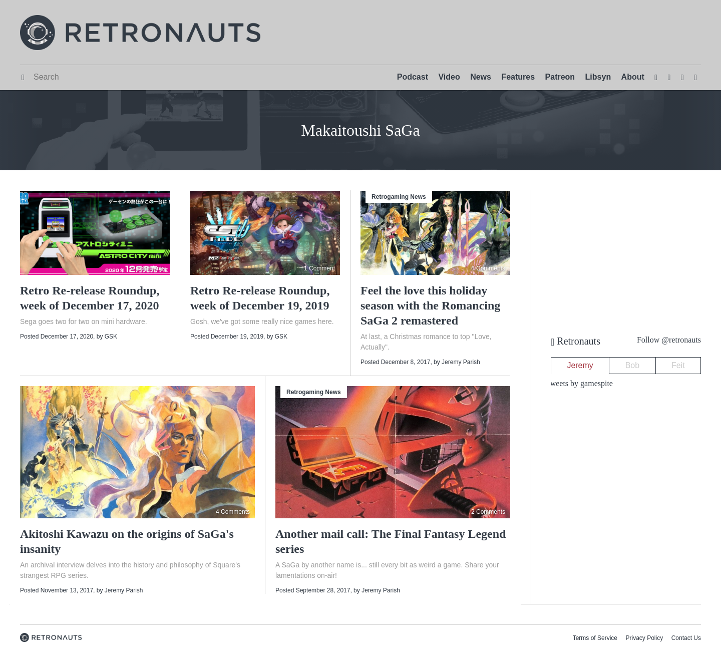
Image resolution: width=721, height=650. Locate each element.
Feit (678, 365)
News (480, 77)
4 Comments (148, 268)
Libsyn (598, 77)
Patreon (560, 77)
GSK (111, 336)
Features (518, 77)
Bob (632, 365)
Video (449, 77)
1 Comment (319, 268)
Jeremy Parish (461, 362)
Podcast (412, 77)
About (632, 77)
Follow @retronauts (669, 340)
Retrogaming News (399, 196)
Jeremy (580, 365)
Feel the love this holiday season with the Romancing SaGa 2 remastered (430, 305)
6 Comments (488, 268)
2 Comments (488, 511)
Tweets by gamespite (579, 383)
